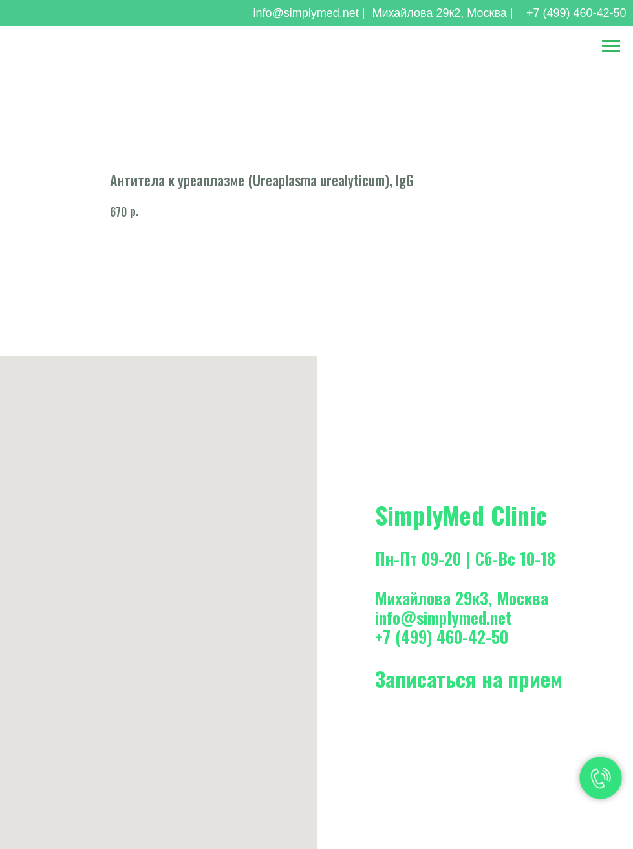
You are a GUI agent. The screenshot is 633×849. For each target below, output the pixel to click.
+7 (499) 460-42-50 (576, 12)
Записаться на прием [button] (469, 678)
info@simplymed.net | (309, 12)
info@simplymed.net (443, 617)
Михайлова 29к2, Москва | (442, 12)
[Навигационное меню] (611, 46)
